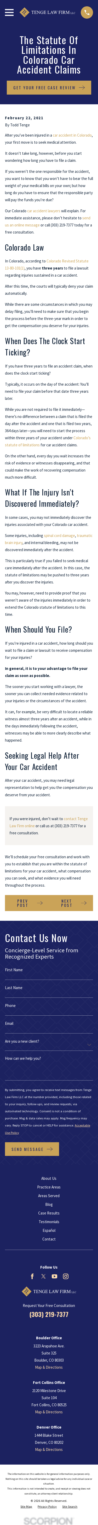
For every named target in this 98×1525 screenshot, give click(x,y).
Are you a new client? (22, 1041)
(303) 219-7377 (62, 225)
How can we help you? (23, 1058)
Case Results (49, 1213)
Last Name (13, 988)
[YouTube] (54, 1276)
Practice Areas (49, 1187)
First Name (14, 970)
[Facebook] (32, 1276)
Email (9, 1023)
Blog (49, 1204)
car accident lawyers (43, 210)
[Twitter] (43, 1276)
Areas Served (49, 1195)
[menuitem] (26, 1507)
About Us (48, 1178)
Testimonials (49, 1221)
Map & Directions (49, 1367)
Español (49, 1230)
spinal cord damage (59, 535)
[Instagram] (65, 1276)
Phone (10, 1005)
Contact (49, 1239)
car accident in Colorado (72, 135)
